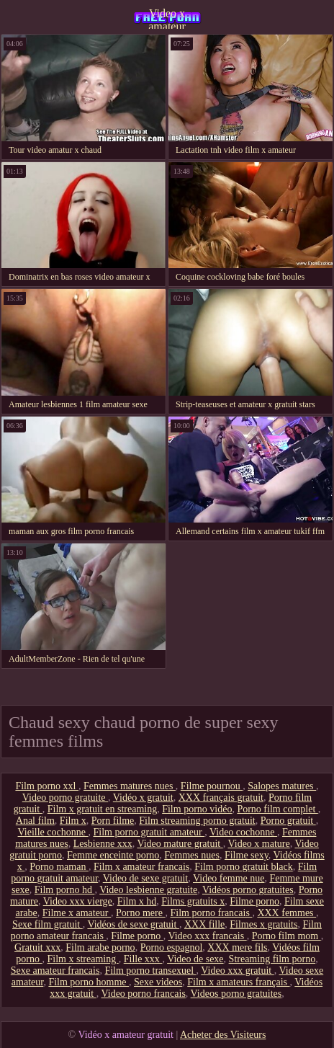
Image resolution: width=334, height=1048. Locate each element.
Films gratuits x (193, 901)
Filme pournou (212, 786)
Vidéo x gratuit (143, 797)
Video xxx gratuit (237, 970)
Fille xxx (143, 959)
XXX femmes (286, 912)
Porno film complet (277, 809)
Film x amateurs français (238, 982)
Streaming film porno (272, 959)
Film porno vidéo (197, 809)
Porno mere (140, 912)
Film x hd (136, 901)
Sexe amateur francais (55, 970)
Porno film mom (286, 936)
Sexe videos (158, 982)
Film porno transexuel (150, 970)
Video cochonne (243, 832)
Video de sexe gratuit (146, 878)
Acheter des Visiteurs (223, 1034)
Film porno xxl (46, 786)
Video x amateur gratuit (167, 18)
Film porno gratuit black (243, 866)
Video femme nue (228, 878)
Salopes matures (282, 786)
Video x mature (258, 843)
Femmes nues (192, 855)
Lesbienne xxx (102, 843)
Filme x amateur (76, 912)
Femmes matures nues (130, 786)
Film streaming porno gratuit (197, 820)
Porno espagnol (171, 947)
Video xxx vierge (77, 901)
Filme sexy (246, 855)
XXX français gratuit (221, 797)
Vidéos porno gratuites (248, 889)
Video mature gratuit (179, 843)
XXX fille (204, 924)
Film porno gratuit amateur (148, 832)
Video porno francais (143, 993)
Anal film (35, 820)
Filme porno (254, 901)
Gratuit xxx (37, 947)
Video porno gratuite (65, 797)
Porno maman (59, 866)
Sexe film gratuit (47, 924)
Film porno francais (211, 912)
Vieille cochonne (53, 832)
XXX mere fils (237, 947)
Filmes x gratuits (263, 924)
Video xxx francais (207, 936)
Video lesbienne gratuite (148, 889)
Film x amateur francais (141, 866)
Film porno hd (65, 889)
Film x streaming (83, 959)
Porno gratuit (288, 820)
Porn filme (113, 820)
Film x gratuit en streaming (102, 809)
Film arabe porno (100, 947)
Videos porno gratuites (236, 993)
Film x (73, 820)
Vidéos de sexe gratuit (133, 924)
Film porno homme (88, 982)
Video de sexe (195, 959)
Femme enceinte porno (113, 855)
